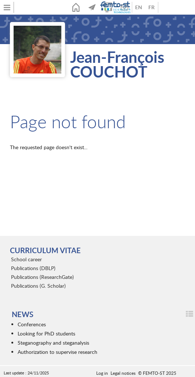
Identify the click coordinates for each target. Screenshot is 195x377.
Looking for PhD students (46, 333)
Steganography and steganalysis (53, 342)
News (92, 7)
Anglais (138, 7)
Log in (102, 373)
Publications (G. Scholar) (38, 285)
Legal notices (123, 373)
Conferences (32, 324)
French (151, 7)
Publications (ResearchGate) (42, 276)
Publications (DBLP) (33, 268)
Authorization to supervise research (57, 351)
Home (76, 7)
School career (26, 259)
